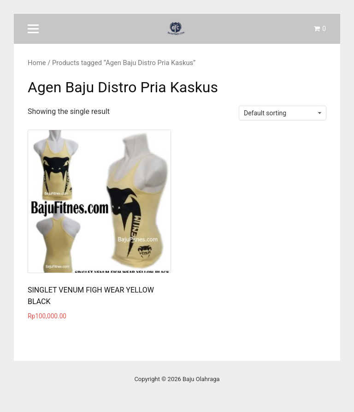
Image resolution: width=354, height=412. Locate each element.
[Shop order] (282, 113)
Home (37, 63)
